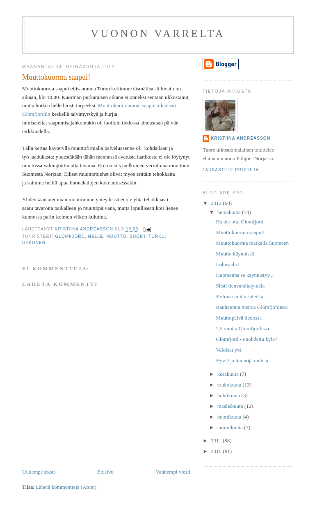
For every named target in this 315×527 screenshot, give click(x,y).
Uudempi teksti (38, 472)
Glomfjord (70, 236)
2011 (217, 440)
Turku (156, 236)
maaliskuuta (230, 406)
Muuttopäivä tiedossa (239, 318)
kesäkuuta (228, 374)
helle (95, 236)
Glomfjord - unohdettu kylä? (246, 339)
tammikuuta (230, 427)
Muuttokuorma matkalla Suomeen (252, 243)
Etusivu (105, 472)
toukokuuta (230, 385)
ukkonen (34, 242)
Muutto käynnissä (235, 254)
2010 (217, 451)
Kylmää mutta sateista (239, 296)
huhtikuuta (229, 395)
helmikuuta (230, 417)
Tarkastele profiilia (231, 170)
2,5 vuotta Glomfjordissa (242, 328)
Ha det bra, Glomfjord (239, 222)
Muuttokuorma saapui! (240, 232)
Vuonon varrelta (158, 33)
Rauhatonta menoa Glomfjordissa (252, 307)
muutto (116, 236)
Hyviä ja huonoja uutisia (242, 360)
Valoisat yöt (228, 350)
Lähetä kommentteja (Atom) (66, 487)
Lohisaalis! (228, 264)
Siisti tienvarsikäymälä (240, 286)
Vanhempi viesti (173, 472)
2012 (217, 203)
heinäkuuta (229, 212)
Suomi (137, 236)
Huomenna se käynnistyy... (244, 275)
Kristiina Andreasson (240, 138)
